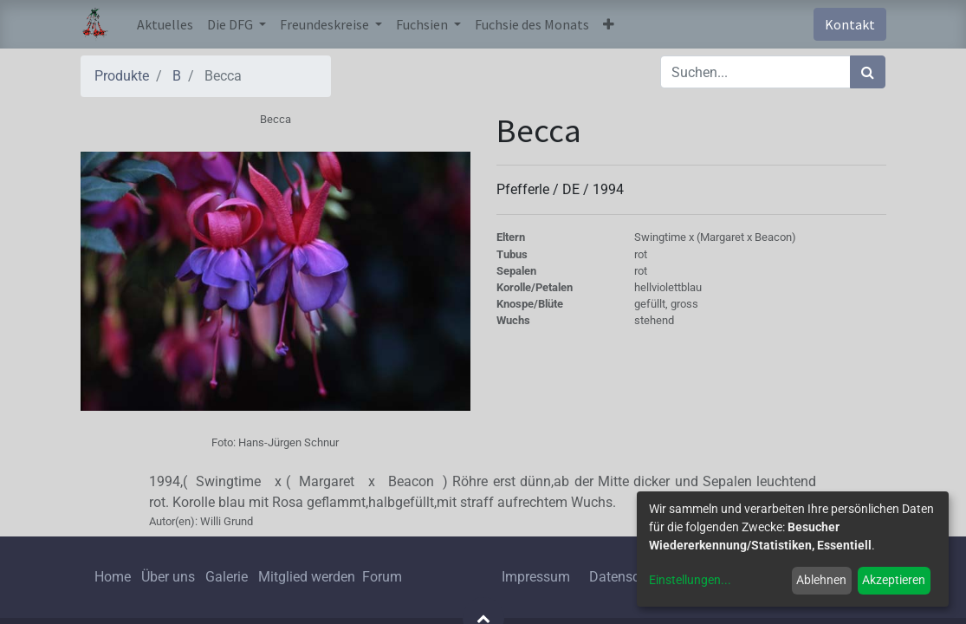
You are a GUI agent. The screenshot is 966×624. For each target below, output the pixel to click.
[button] (608, 24)
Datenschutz (627, 577)
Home (112, 577)
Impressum (536, 577)
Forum (382, 577)
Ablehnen (821, 580)
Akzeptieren (893, 580)
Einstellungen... (690, 580)
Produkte (121, 76)
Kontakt (850, 24)
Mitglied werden (308, 577)
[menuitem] (165, 24)
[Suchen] (867, 71)
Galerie (226, 577)
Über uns (168, 577)
